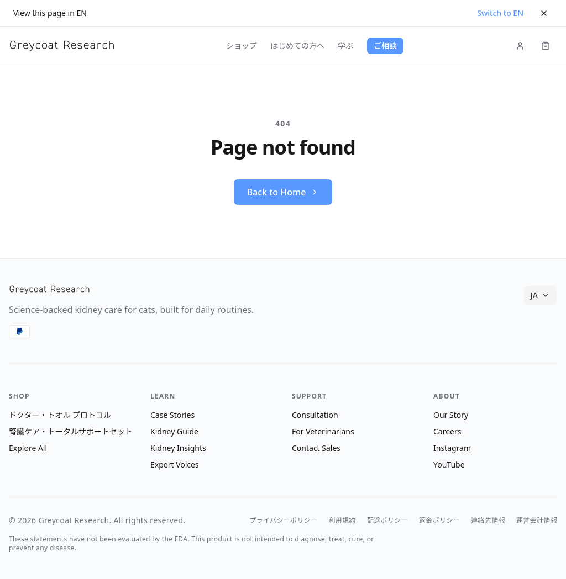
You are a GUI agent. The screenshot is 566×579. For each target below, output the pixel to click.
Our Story (450, 415)
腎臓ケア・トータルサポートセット (71, 431)
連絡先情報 (488, 520)
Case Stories (172, 415)
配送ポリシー (387, 520)
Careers (447, 431)
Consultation (315, 415)
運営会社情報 (536, 520)
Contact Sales (316, 448)
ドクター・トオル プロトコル (60, 415)
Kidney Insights (178, 448)
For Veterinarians (323, 431)
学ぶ (345, 45)
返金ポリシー (439, 520)
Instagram (452, 448)
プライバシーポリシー (283, 520)
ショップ (241, 45)
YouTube (449, 464)
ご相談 (385, 45)
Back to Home (283, 192)
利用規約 (342, 520)
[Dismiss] (544, 13)
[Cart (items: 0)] (545, 46)
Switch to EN (500, 13)
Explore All (28, 448)
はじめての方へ (297, 45)
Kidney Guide (174, 431)
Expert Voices (174, 464)
